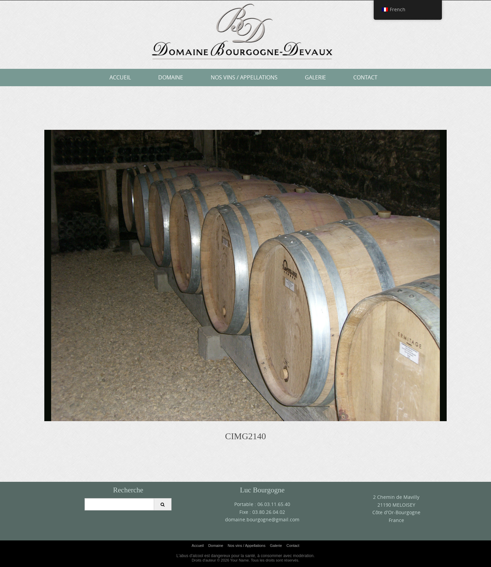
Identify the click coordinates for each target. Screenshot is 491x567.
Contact (365, 77)
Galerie (315, 77)
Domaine (170, 77)
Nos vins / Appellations (244, 77)
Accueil (120, 77)
